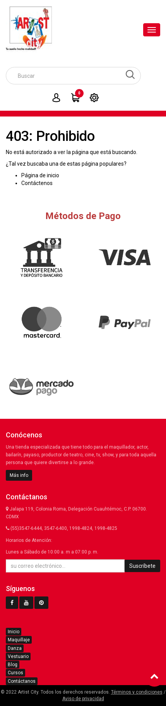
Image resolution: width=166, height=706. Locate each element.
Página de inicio (40, 175)
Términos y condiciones (137, 692)
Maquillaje (19, 640)
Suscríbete (142, 566)
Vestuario (18, 656)
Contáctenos (37, 183)
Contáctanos (22, 681)
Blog (12, 664)
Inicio (13, 631)
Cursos (15, 672)
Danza (15, 648)
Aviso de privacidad (83, 698)
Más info (19, 475)
